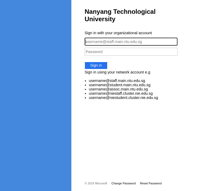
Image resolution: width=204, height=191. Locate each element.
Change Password (123, 183)
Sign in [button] (96, 65)
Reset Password (151, 183)
